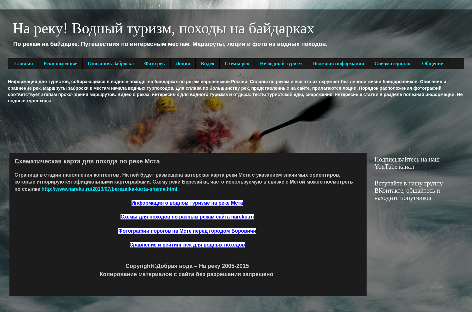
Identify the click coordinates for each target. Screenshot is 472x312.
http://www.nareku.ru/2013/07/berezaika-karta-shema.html (109, 189)
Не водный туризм (281, 63)
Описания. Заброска (111, 63)
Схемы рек (237, 63)
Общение (432, 63)
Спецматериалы (393, 63)
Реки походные (60, 63)
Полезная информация (338, 63)
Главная (23, 63)
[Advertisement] (122, 127)
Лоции (183, 63)
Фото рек (154, 63)
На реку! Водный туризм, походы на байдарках (163, 28)
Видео (207, 63)
